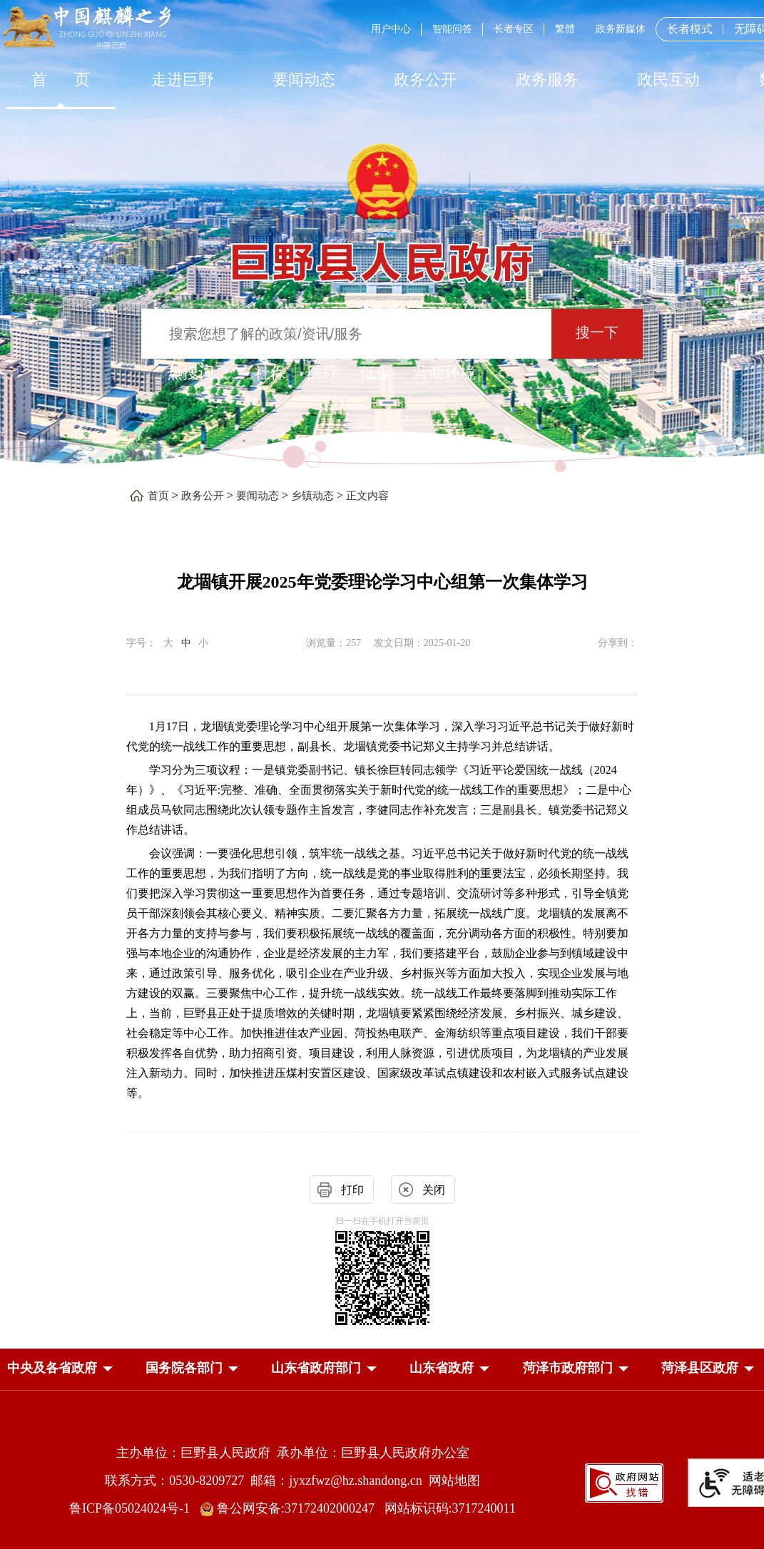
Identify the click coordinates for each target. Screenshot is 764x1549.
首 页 (61, 79)
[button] (52, 1367)
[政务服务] (547, 79)
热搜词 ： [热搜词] (200, 373)
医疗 (323, 373)
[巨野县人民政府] (382, 254)
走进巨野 (182, 79)
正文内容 (367, 495)
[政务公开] (425, 79)
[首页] (60, 79)
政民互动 (668, 79)
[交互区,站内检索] (382, 335)
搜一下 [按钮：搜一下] (597, 332)
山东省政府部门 (316, 1368)
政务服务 (547, 79)
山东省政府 (441, 1368)
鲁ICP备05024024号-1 (132, 1508)
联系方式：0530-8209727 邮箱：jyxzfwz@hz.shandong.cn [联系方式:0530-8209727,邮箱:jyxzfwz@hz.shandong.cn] (267, 1480)
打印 (352, 1190)
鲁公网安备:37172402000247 (292, 1508)
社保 (270, 373)
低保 (376, 373)
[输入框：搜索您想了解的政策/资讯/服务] (346, 334)
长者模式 (690, 29)
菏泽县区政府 (699, 1368)
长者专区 (514, 29)
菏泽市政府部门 (568, 1368)
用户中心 (391, 29)
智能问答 (452, 29)
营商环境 (444, 373)
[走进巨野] (182, 79)
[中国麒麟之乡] (86, 28)
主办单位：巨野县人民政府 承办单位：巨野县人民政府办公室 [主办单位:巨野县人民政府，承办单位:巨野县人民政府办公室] (292, 1453)
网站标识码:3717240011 (450, 1508)
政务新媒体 (621, 29)
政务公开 (425, 79)
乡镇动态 (312, 495)
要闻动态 (304, 79)
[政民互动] (668, 79)
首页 (158, 495)
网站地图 (454, 1480)
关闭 (433, 1190)
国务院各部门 (184, 1368)
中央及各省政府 (52, 1368)
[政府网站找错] (624, 1482)
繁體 (565, 29)
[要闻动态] (304, 79)
